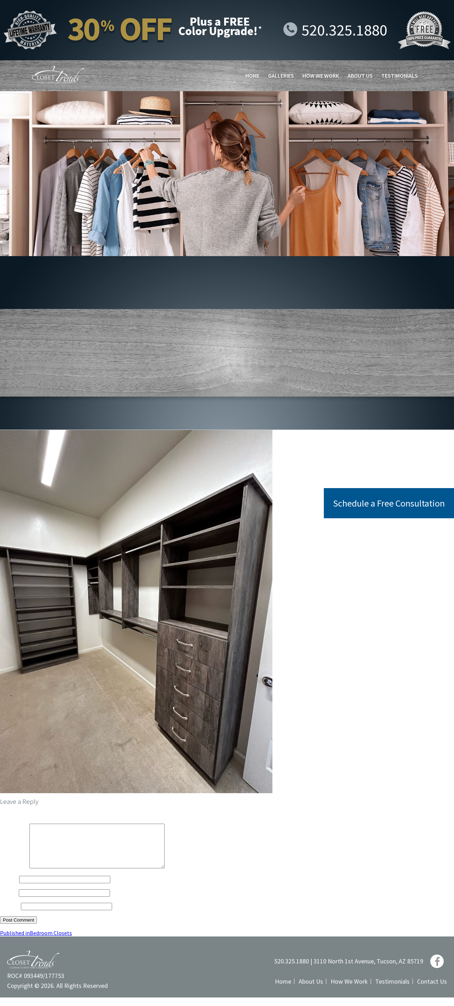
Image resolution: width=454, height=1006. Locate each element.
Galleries (281, 75)
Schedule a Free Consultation (389, 503)
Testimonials (399, 75)
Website (10, 914)
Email (9, 901)
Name (9, 887)
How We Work (321, 75)
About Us (360, 75)
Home (252, 75)
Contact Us (432, 990)
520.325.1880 (335, 30)
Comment (14, 874)
